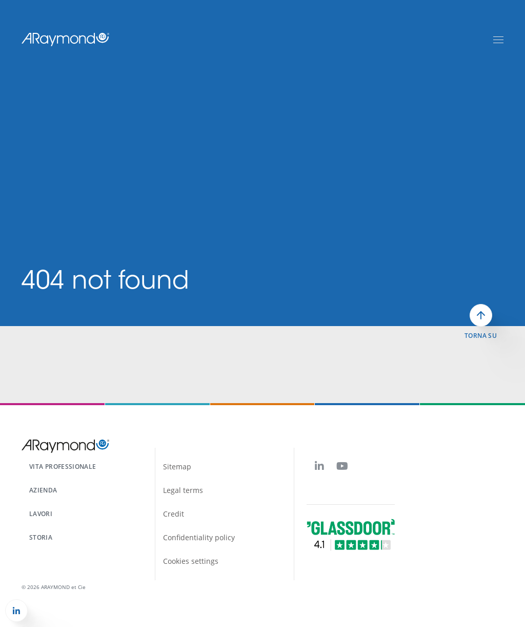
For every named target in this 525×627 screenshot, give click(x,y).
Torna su (481, 336)
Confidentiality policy (199, 537)
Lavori (40, 513)
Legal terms (183, 490)
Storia (40, 537)
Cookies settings (190, 561)
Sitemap (177, 466)
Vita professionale (62, 466)
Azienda (43, 490)
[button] (16, 610)
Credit (173, 514)
